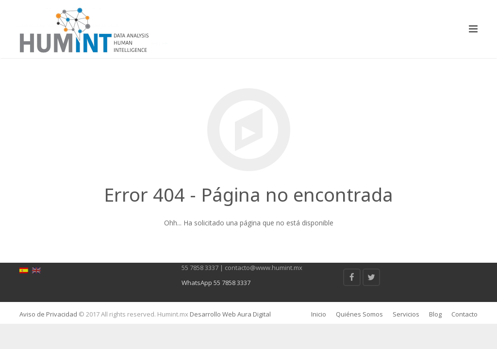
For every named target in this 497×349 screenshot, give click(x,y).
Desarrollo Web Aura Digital (229, 314)
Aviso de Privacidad (48, 314)
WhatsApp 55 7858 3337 (216, 282)
